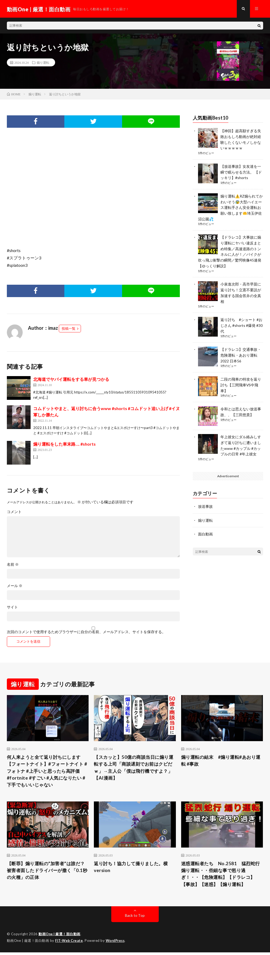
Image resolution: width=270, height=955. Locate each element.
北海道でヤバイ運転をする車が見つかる (71, 380)
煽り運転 (43, 63)
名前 (13, 565)
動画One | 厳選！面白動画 (59, 936)
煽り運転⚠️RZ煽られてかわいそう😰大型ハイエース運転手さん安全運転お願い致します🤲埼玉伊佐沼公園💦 (230, 206)
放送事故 (205, 500)
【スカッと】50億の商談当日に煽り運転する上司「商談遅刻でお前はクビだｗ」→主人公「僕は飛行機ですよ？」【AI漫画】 (133, 768)
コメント (14, 513)
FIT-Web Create (69, 943)
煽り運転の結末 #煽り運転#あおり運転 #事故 (220, 761)
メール (14, 587)
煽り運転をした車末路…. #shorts (64, 444)
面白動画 (205, 528)
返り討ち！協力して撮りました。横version (133, 869)
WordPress (117, 943)
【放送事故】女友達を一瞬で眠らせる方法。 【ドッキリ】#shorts (241, 172)
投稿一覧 (68, 329)
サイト (12, 608)
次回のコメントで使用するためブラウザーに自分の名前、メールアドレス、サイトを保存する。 (86, 633)
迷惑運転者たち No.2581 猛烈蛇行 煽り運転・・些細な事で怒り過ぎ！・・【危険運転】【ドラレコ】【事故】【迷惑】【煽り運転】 (220, 876)
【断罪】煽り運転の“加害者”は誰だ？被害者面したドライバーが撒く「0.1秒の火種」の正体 (46, 873)
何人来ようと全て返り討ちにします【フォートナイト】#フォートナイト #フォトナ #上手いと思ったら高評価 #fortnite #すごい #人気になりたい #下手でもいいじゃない (47, 772)
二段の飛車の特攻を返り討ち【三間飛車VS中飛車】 (240, 380)
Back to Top (135, 918)
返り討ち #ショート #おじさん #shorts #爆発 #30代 (241, 321)
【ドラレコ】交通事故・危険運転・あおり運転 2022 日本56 (240, 351)
